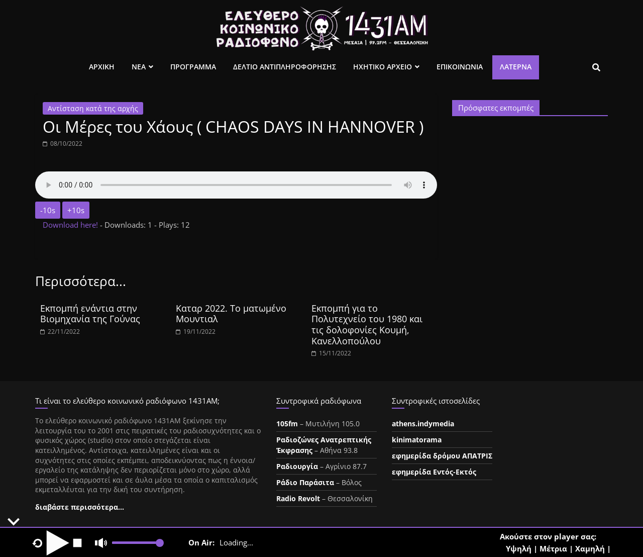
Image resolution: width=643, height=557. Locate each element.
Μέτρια (553, 548)
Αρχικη (102, 66)
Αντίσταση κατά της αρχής (93, 108)
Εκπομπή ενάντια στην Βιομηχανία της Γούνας (90, 313)
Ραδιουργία (297, 466)
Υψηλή (518, 548)
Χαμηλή (590, 548)
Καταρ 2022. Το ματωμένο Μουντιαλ (231, 313)
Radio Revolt (298, 498)
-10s (47, 210)
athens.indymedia (423, 423)
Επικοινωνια (460, 66)
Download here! (71, 225)
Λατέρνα (515, 66)
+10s (75, 210)
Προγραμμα (193, 66)
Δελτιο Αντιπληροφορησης (284, 66)
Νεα (139, 66)
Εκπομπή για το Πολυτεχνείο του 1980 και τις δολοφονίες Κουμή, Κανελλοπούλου (366, 324)
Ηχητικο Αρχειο (382, 66)
